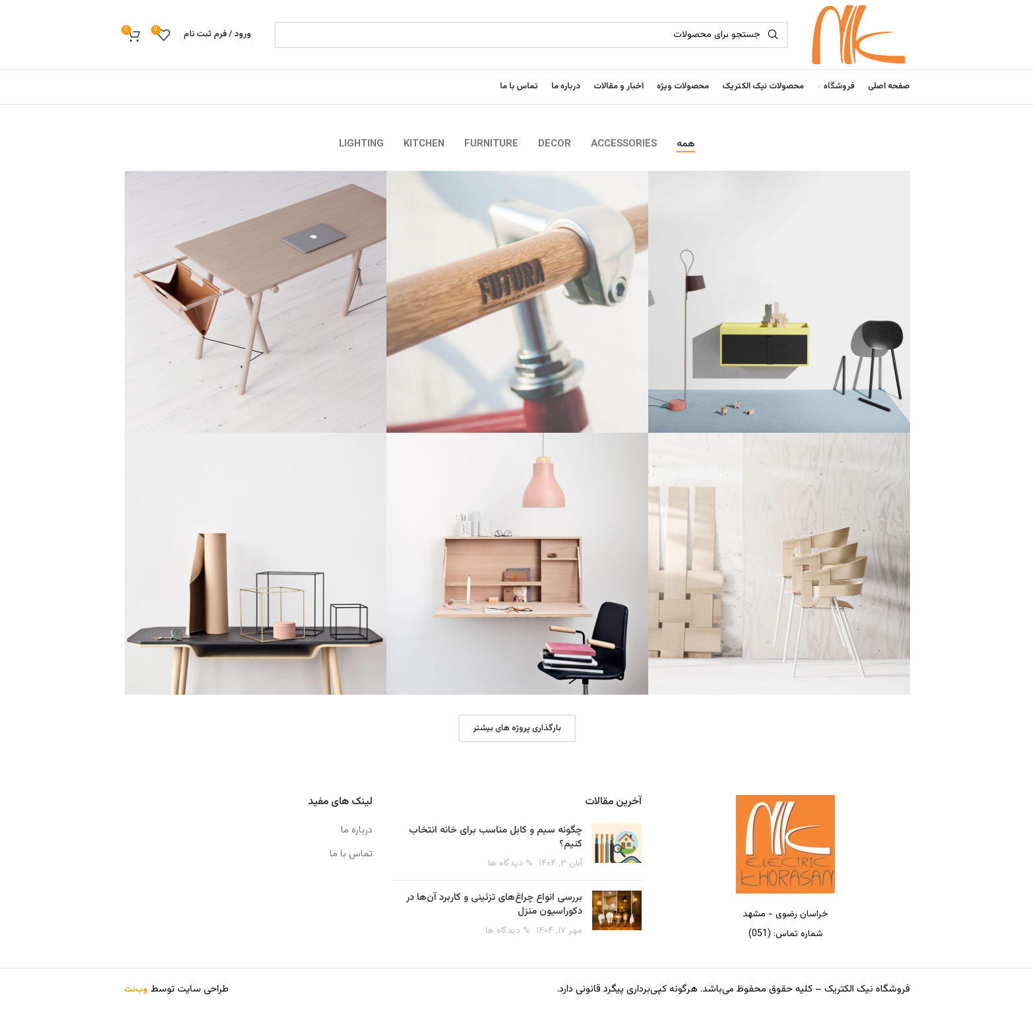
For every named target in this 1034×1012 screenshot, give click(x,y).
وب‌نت (136, 990)
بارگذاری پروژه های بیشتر (517, 729)
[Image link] (785, 846)
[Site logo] (855, 34)
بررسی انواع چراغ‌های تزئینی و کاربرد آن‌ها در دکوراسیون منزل (494, 905)
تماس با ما (351, 855)
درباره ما (357, 831)
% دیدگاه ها (510, 864)
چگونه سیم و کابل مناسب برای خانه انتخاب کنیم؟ (495, 837)
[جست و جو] (531, 35)
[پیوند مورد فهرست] (785, 935)
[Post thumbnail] (617, 847)
